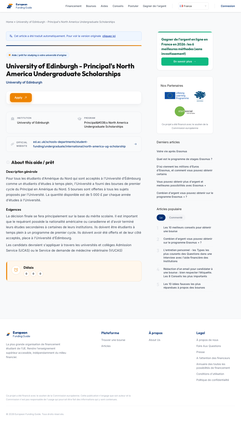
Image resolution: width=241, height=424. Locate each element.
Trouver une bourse (113, 339)
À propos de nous (207, 339)
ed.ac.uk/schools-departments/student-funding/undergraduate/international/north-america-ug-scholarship (85, 144)
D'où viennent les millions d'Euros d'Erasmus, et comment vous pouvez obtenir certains (184, 170)
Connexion (228, 6)
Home (9, 21)
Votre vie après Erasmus (172, 151)
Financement (74, 6)
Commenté (175, 217)
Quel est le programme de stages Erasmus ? (184, 159)
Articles (106, 345)
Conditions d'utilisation (210, 373)
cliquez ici (109, 36)
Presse (200, 352)
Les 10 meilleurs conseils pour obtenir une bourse (187, 229)
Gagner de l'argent (154, 6)
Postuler (133, 6)
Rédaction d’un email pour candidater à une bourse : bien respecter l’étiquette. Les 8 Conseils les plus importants (188, 272)
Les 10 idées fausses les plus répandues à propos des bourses (184, 285)
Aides (104, 6)
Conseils (118, 6)
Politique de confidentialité (212, 379)
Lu (162, 217)
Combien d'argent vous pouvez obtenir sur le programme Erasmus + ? (185, 194)
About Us (154, 339)
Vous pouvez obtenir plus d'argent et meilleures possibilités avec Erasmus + (181, 183)
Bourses (91, 6)
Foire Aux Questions (208, 345)
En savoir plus (185, 61)
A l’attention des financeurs (213, 358)
